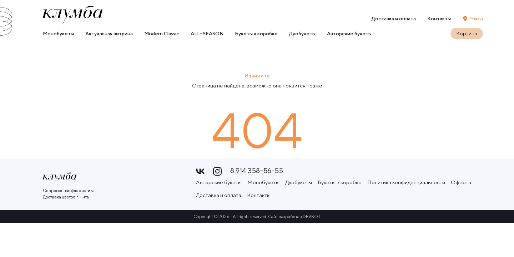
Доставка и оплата (394, 18)
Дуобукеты (302, 33)
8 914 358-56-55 (256, 171)
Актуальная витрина (109, 33)
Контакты (439, 18)
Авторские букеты (349, 33)
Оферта (461, 182)
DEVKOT (312, 216)
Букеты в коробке (256, 33)
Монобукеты (58, 33)
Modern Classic (161, 33)
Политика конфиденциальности (406, 182)
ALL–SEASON (207, 33)
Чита (476, 18)
